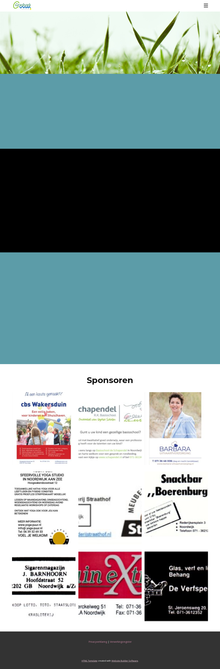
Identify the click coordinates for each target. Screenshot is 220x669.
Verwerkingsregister (121, 641)
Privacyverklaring (98, 641)
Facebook (27, 52)
